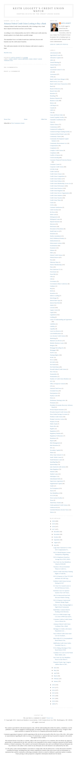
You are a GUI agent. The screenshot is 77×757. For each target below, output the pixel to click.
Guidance (52, 286)
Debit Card (53, 214)
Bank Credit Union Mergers (19, 59)
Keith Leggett (66, 23)
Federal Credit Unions (56, 255)
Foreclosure (53, 272)
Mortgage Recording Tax (57, 348)
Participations (54, 393)
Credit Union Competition (57, 176)
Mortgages (53, 350)
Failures (52, 250)
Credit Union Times (55, 200)
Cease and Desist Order (56, 115)
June (55, 667)
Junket (52, 305)
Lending (52, 317)
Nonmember (53, 374)
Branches (52, 93)
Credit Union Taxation (56, 198)
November (57, 534)
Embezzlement (54, 241)
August (56, 542)
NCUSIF (52, 362)
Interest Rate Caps (55, 300)
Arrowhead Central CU (56, 69)
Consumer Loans (54, 164)
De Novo (52, 212)
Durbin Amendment (55, 236)
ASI (51, 72)
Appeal (52, 67)
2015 (53, 687)
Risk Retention (54, 445)
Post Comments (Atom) (17, 123)
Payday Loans (54, 395)
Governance (53, 281)
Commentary (53, 127)
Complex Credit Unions (56, 150)
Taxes (51, 490)
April (55, 673)
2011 (53, 698)
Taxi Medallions (54, 493)
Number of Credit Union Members (59, 379)
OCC (51, 381)
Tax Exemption (54, 488)
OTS (51, 386)
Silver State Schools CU (56, 455)
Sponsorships (53, 464)
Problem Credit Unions (56, 416)
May (55, 670)
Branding (52, 96)
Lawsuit (52, 307)
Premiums (53, 403)
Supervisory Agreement (56, 481)
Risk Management (55, 443)
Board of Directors (55, 88)
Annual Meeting (54, 62)
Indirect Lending (54, 295)
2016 (53, 685)
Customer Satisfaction (56, 207)
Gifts (51, 276)
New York (53, 371)
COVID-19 (53, 169)
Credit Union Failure (55, 179)
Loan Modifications (55, 333)
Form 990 (52, 274)
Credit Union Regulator (56, 190)
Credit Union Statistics (56, 195)
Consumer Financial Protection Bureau (60, 160)
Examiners (53, 248)
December (57, 531)
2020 (53, 521)
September (57, 540)
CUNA (52, 205)
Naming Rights (54, 355)
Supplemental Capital (56, 483)
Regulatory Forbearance (56, 436)
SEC (51, 448)
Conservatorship (54, 157)
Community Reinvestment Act (58, 143)
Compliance (53, 153)
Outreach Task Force (55, 388)
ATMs (52, 77)
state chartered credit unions (57, 467)
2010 (53, 701)
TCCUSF (52, 495)
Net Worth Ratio (54, 367)
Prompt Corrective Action (57, 419)
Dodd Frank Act (54, 231)
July (55, 545)
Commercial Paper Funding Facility (60, 131)
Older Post (44, 119)
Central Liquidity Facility (57, 117)
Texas (51, 500)
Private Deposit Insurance (57, 409)
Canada (52, 108)
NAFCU (52, 352)
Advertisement (54, 53)
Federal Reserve (54, 257)
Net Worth (53, 364)
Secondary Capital (55, 450)
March (56, 676)
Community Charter (55, 136)
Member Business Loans (57, 343)
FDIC (51, 252)
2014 (53, 690)
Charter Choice (54, 124)
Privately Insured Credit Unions (58, 412)
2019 (53, 524)
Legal (51, 312)
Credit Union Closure (56, 174)
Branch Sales (53, 91)
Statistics (52, 471)
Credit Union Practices (56, 188)
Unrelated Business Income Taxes (59, 510)
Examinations (54, 245)
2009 (53, 704)
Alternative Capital (55, 57)
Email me (50, 718)
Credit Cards (53, 171)
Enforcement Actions (56, 243)
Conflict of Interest (55, 155)
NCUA (52, 360)
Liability (52, 326)
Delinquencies (54, 217)
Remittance (53, 438)
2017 (53, 529)
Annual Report (54, 65)
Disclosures (53, 226)
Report (52, 440)
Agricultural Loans (55, 55)
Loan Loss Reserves (55, 331)
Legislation (53, 314)
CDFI (51, 110)
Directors (52, 224)
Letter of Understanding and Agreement (61, 319)
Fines (51, 267)
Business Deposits (55, 98)
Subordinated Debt (55, 479)
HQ (51, 288)
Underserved (53, 507)
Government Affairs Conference (59, 284)
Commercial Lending (56, 129)
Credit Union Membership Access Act (60, 183)
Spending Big (54, 462)
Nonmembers (53, 376)
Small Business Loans (56, 459)
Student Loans (54, 474)
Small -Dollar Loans (55, 457)
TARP (51, 486)
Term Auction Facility (56, 498)
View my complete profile (59, 44)
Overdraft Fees (54, 391)
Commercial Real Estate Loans (58, 134)
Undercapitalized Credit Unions (58, 505)
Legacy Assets (54, 310)
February (56, 678)
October (56, 537)
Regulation (53, 431)
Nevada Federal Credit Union (58, 369)
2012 (53, 695)
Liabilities (53, 324)
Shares (52, 452)
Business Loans (54, 100)
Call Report (53, 105)
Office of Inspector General (57, 383)
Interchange (53, 298)
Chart (51, 122)
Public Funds (53, 424)
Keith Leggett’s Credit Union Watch (38, 9)
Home (25, 119)
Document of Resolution (56, 229)
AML (51, 60)
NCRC (52, 357)
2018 (53, 526)
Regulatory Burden (55, 433)
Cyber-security (54, 209)
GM (51, 279)
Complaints (53, 148)
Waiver (52, 512)
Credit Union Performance (57, 186)
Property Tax (53, 421)
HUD (51, 291)
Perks (51, 398)
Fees (51, 260)
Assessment (53, 74)
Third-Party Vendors (55, 502)
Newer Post (7, 119)
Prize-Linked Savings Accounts (58, 414)
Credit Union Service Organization (59, 193)
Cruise (52, 202)
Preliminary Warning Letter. (57, 400)
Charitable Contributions (57, 119)
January (56, 681)
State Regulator (54, 469)
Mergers (52, 345)
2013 (53, 693)
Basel (51, 86)
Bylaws (52, 103)
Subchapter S (53, 476)
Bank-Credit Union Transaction (58, 84)
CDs (51, 112)
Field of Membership (56, 264)
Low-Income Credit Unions (57, 336)
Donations (53, 233)
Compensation (54, 145)
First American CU (55, 269)
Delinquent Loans (55, 219)
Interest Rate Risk (55, 303)
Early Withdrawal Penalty (57, 238)
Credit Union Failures (56, 181)
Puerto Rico (53, 426)
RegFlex (52, 428)
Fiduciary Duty (54, 262)
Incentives (53, 293)
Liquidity (52, 329)
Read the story (8, 52)
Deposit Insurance (55, 221)
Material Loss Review (56, 340)
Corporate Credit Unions (57, 167)
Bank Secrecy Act (55, 81)
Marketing (53, 338)
